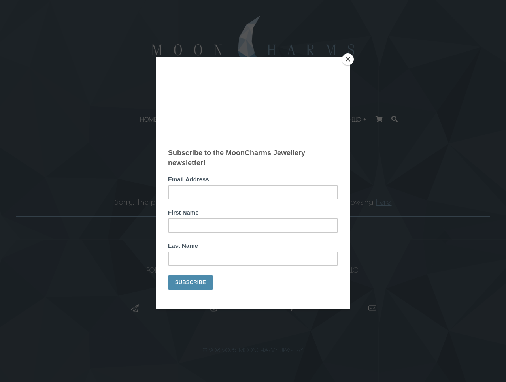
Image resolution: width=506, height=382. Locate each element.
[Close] (348, 59)
